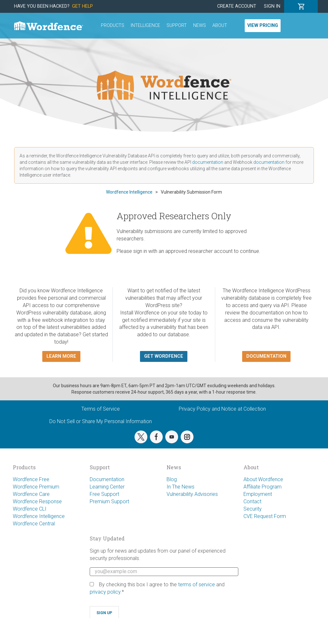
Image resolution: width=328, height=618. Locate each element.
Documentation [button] (266, 356)
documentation (207, 162)
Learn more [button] (61, 356)
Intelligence (145, 25)
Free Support (104, 494)
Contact (252, 501)
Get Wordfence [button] (163, 356)
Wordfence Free (31, 479)
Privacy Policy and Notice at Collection (222, 409)
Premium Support (109, 501)
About (219, 25)
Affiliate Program (262, 487)
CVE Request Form (264, 516)
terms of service (196, 584)
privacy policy (105, 592)
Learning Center (107, 487)
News (199, 25)
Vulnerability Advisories (192, 494)
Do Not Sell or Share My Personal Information (100, 421)
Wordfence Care (31, 494)
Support (177, 25)
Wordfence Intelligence (39, 516)
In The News (180, 487)
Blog (172, 479)
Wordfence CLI (29, 509)
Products (112, 25)
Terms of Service (100, 409)
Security (252, 509)
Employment (257, 494)
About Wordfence (263, 479)
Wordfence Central (34, 524)
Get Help (82, 6)
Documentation (107, 479)
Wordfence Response (37, 501)
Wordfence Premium (36, 487)
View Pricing (262, 25)
